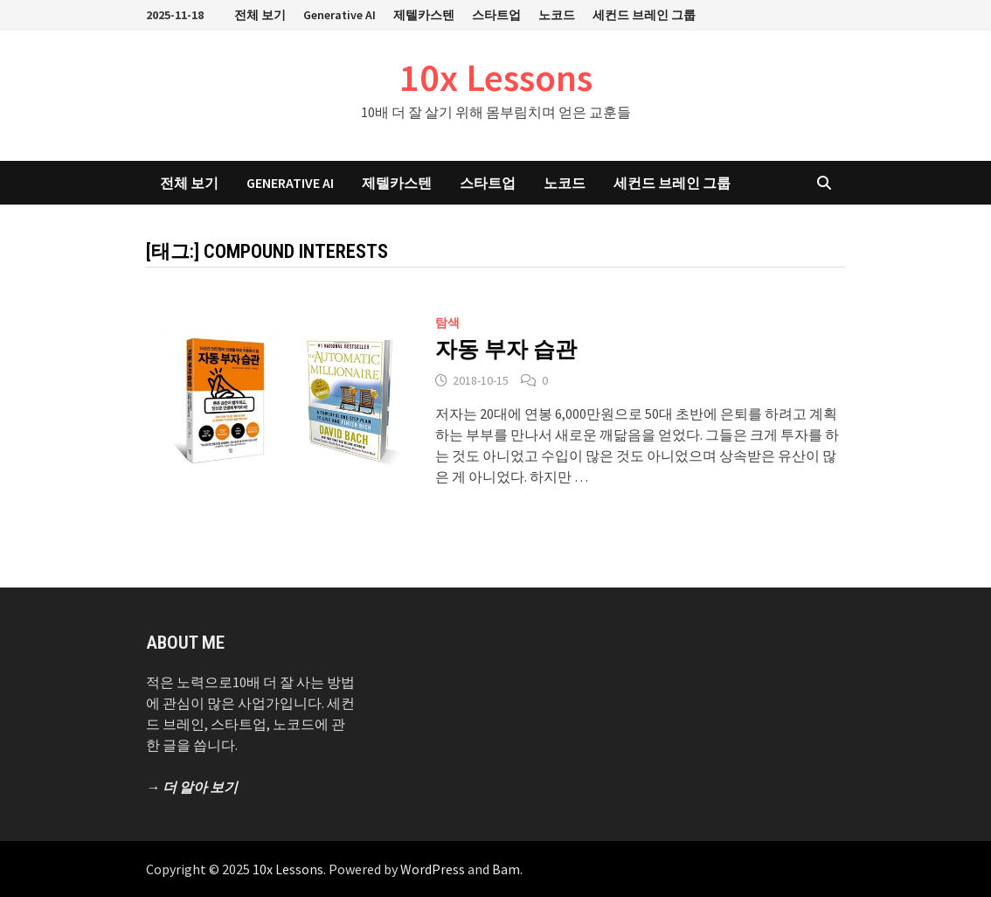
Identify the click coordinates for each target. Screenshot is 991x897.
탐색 (447, 322)
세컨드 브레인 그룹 (644, 15)
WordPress (432, 869)
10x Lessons (496, 77)
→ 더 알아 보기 (192, 787)
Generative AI (339, 15)
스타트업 (496, 15)
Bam (506, 869)
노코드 (556, 15)
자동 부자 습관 (506, 349)
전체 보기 (260, 15)
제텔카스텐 (423, 15)
